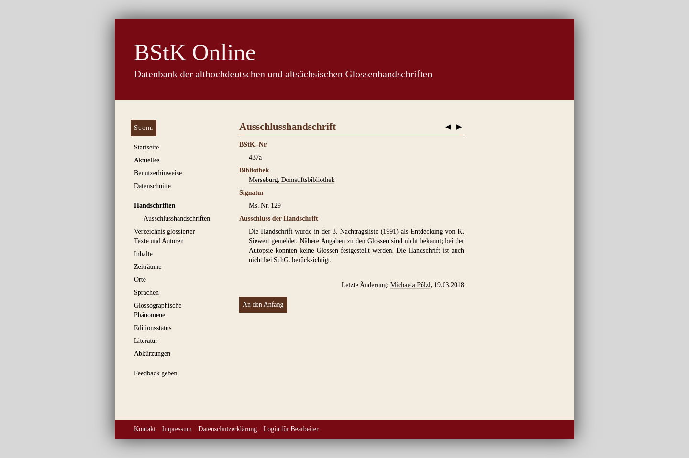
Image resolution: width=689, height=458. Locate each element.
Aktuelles (147, 160)
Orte (140, 279)
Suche (143, 127)
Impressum (177, 429)
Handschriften (154, 205)
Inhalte (143, 253)
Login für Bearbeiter (291, 429)
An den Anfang (263, 304)
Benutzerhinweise (158, 173)
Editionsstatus (153, 327)
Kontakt (145, 429)
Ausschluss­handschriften (177, 218)
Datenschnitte (152, 186)
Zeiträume (148, 266)
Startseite (146, 147)
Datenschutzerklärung (227, 429)
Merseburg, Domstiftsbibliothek (291, 179)
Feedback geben (156, 373)
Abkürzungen (152, 353)
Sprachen (146, 292)
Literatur (145, 340)
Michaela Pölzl (410, 284)
